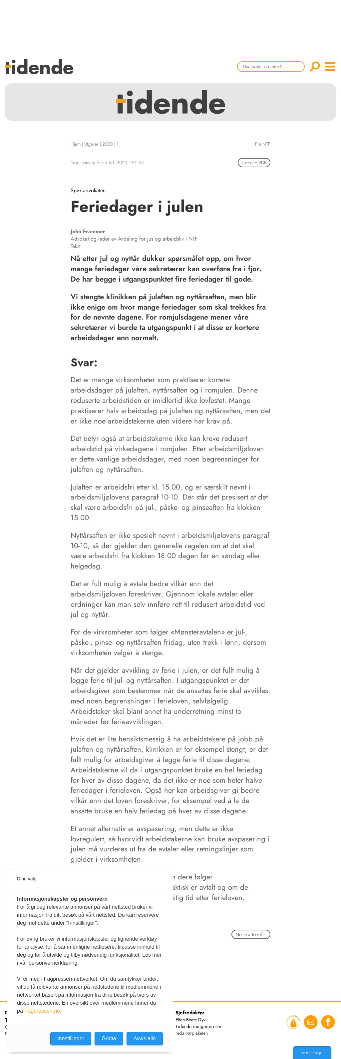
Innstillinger (312, 1052)
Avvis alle (145, 1038)
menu (330, 67)
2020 (107, 144)
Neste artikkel (250, 934)
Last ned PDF (254, 162)
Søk (315, 67)
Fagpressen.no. (42, 1011)
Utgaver (91, 144)
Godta (109, 1038)
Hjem (76, 144)
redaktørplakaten (191, 1033)
